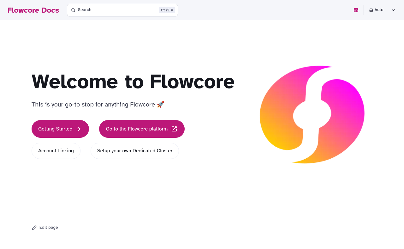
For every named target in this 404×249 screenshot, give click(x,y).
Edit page (45, 227)
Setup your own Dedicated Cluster (134, 151)
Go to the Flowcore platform (142, 129)
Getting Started (60, 129)
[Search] (122, 10)
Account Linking (56, 151)
